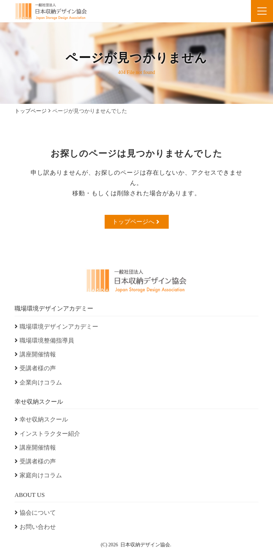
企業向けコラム (41, 382)
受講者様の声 (38, 368)
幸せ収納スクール (44, 419)
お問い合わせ (38, 527)
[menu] (262, 11)
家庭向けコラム (41, 475)
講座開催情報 (38, 354)
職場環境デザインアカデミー (59, 326)
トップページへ (135, 221)
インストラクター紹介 (50, 433)
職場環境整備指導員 (47, 340)
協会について (38, 512)
